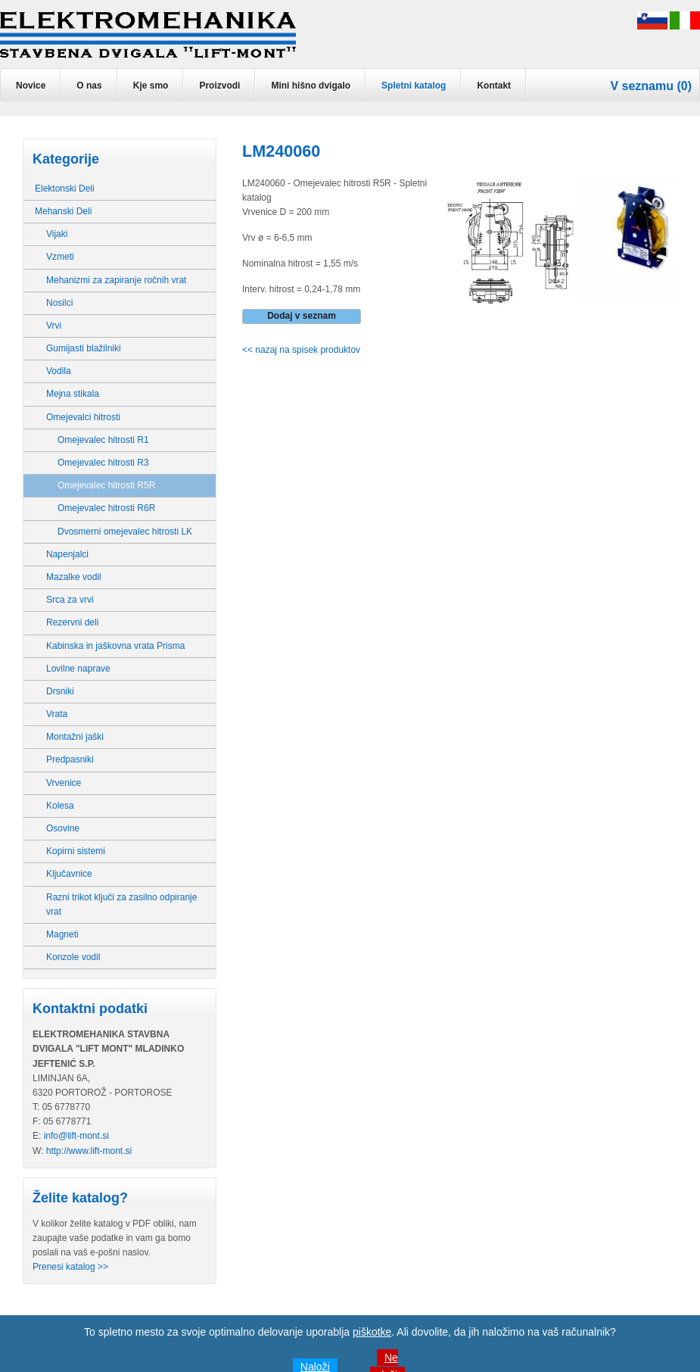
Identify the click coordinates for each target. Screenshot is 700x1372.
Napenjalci (67, 554)
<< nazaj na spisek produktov (301, 350)
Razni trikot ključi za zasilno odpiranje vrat (121, 904)
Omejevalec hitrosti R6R (106, 508)
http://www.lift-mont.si (89, 1151)
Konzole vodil (73, 957)
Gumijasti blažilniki (83, 348)
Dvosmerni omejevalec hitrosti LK (125, 531)
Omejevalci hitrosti (83, 417)
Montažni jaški (75, 736)
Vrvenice (63, 783)
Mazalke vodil (73, 577)
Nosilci (59, 303)
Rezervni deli (72, 622)
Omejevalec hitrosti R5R (106, 485)
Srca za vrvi (70, 599)
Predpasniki (70, 759)
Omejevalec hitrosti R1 (103, 440)
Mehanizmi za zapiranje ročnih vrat (116, 280)
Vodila (58, 371)
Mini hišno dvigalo (310, 85)
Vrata (56, 714)
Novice (30, 85)
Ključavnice (69, 873)
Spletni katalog (413, 85)
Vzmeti (60, 256)
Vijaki (56, 234)
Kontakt (494, 85)
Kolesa (60, 805)
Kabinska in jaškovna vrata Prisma (115, 646)
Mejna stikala (72, 393)
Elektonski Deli (65, 188)
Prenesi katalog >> (70, 1266)
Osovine (62, 828)
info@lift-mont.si (76, 1135)
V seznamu (642, 86)
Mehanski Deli (63, 211)
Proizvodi (219, 85)
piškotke (372, 1332)
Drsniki (60, 691)
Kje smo (151, 85)
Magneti (62, 934)
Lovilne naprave (78, 668)
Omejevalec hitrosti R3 (103, 462)
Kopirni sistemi (75, 851)
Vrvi (53, 325)
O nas (88, 85)
